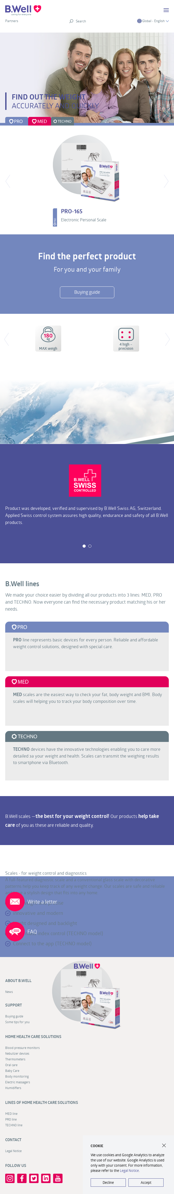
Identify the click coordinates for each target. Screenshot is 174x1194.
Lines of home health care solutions (41, 1102)
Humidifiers (13, 1088)
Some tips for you (17, 1022)
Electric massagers (17, 1082)
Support (13, 1005)
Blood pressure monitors (22, 1048)
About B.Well (18, 980)
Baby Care (12, 1070)
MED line (11, 1113)
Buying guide (14, 1016)
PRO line (11, 1119)
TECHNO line (13, 1125)
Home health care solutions (33, 1036)
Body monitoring (17, 1076)
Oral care (11, 1065)
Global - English (153, 20)
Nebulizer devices (17, 1053)
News (9, 992)
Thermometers (15, 1059)
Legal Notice (129, 1170)
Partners (11, 20)
